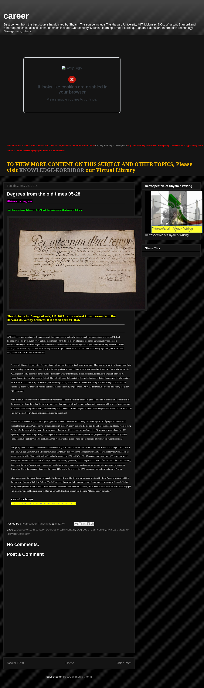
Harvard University (18, 533)
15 (57, 503)
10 (37, 503)
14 (53, 503)
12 (45, 503)
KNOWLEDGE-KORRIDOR (51, 169)
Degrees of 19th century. (92, 529)
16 (61, 503)
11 (41, 503)
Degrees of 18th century (60, 529)
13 (49, 503)
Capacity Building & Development (111, 145)
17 (65, 503)
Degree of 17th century (30, 529)
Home (69, 663)
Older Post (123, 663)
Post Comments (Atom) (77, 676)
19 (74, 503)
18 (70, 503)
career (16, 15)
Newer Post (15, 663)
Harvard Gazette (118, 529)
